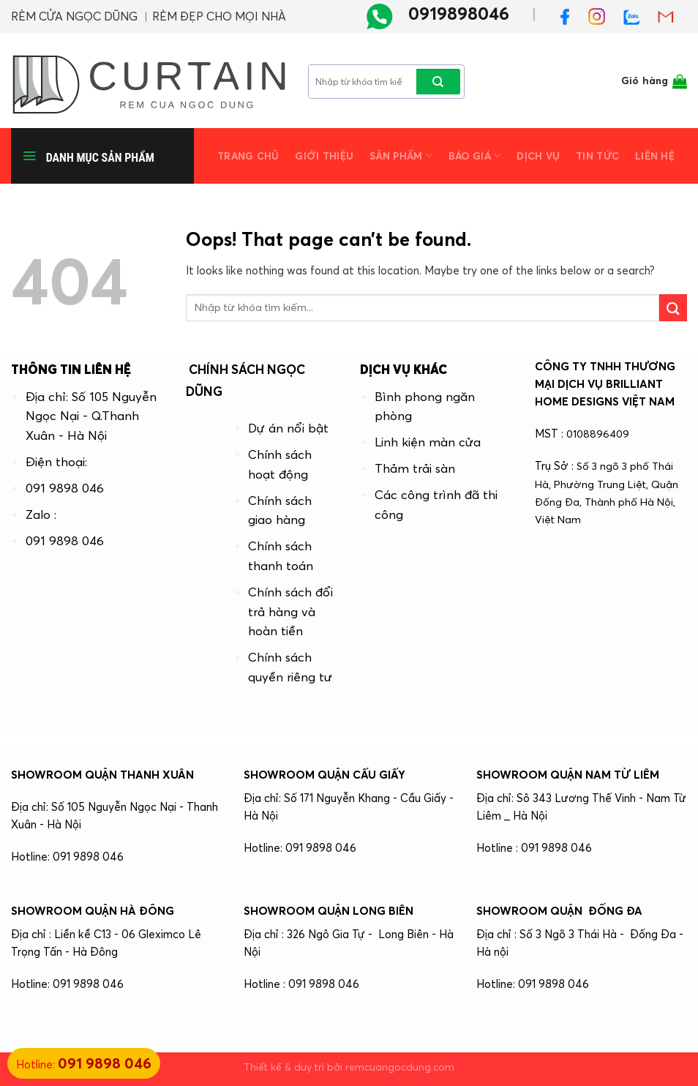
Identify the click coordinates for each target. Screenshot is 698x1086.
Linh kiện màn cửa (428, 442)
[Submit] (438, 81)
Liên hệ (655, 156)
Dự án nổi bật (288, 428)
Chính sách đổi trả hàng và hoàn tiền (290, 612)
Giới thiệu (324, 156)
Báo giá (474, 155)
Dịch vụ (538, 156)
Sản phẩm (400, 155)
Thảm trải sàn (415, 468)
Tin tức (597, 156)
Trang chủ (248, 156)
